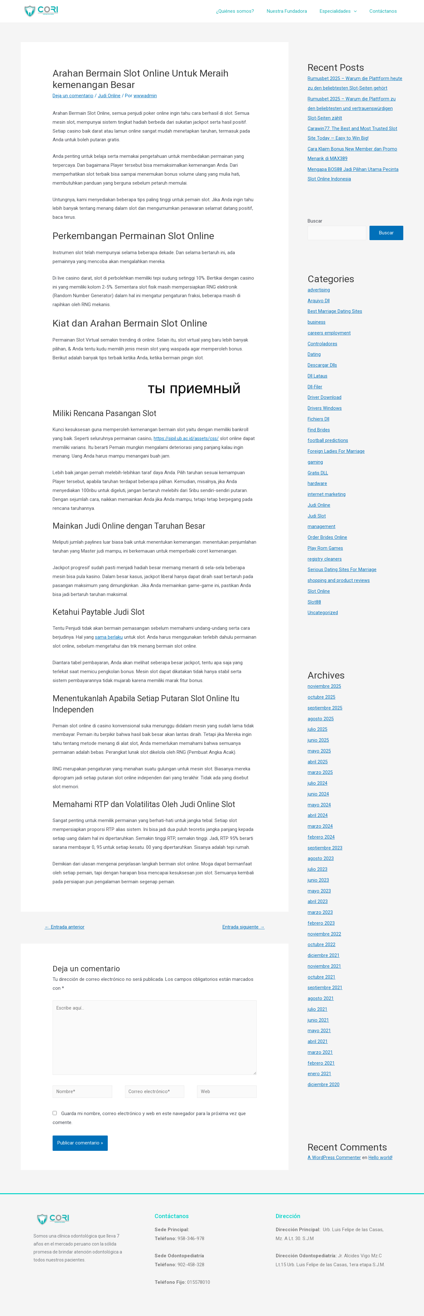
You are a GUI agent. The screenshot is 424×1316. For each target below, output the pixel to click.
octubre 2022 (321, 945)
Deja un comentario (73, 96)
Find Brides (319, 430)
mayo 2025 (319, 751)
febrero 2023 (321, 923)
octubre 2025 (321, 697)
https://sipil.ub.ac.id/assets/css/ (187, 438)
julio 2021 (317, 1009)
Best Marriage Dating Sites (335, 311)
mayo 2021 (319, 1031)
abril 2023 (318, 902)
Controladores (323, 344)
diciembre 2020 (324, 1084)
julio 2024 (317, 783)
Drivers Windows (325, 408)
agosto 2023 (321, 859)
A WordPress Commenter (335, 1157)
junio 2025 (318, 740)
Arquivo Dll (319, 301)
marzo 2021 (320, 1052)
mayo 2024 (319, 805)
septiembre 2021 (325, 988)
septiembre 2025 (325, 708)
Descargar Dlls (323, 365)
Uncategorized (323, 613)
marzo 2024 (320, 826)
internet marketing (327, 494)
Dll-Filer (315, 387)
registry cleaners (325, 559)
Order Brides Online (327, 537)
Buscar (315, 221)
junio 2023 (318, 880)
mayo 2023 (319, 891)
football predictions (328, 441)
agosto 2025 (321, 719)
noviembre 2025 (324, 686)
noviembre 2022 (324, 934)
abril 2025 (318, 762)
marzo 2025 (320, 773)
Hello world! (381, 1157)
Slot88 (314, 602)
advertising (319, 290)
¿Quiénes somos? (246, 11)
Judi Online (109, 96)
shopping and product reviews (339, 580)
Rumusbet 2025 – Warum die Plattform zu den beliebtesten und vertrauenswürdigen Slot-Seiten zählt (352, 108)
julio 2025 (317, 729)
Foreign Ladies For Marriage (337, 451)
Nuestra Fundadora (295, 11)
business (317, 322)
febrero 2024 (321, 837)
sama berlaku (109, 637)
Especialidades (343, 11)
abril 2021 (318, 1041)
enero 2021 (319, 1074)
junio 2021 (318, 1020)
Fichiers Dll (319, 419)
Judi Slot (317, 516)
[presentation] (358, 11)
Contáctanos (384, 11)
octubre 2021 (321, 977)
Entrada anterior (65, 927)
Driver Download (324, 398)
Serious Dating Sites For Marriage (342, 570)
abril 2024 (318, 816)
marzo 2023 (320, 912)
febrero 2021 (321, 1063)
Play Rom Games (326, 548)
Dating (314, 354)
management (321, 527)
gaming (315, 462)
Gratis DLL (318, 473)
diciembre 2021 (324, 955)
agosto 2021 (321, 998)
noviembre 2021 (324, 966)
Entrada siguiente (241, 927)
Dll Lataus (318, 376)
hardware (317, 484)
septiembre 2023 (325, 848)
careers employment (329, 333)
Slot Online (319, 591)
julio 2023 (317, 869)
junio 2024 (318, 794)
